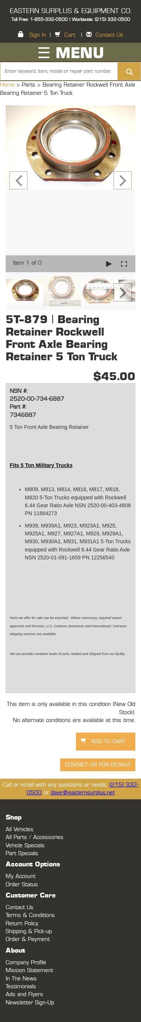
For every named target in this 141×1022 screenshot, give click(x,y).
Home (8, 85)
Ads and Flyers (24, 994)
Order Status (22, 884)
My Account (20, 876)
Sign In (37, 35)
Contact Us (109, 35)
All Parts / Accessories (35, 837)
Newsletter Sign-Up (30, 1003)
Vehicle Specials (25, 845)
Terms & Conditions (30, 915)
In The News (21, 979)
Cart (69, 35)
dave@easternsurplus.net (83, 793)
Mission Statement (29, 970)
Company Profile (26, 962)
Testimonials (21, 986)
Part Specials (22, 853)
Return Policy (22, 923)
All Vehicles (19, 829)
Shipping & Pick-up (29, 931)
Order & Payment (28, 939)
